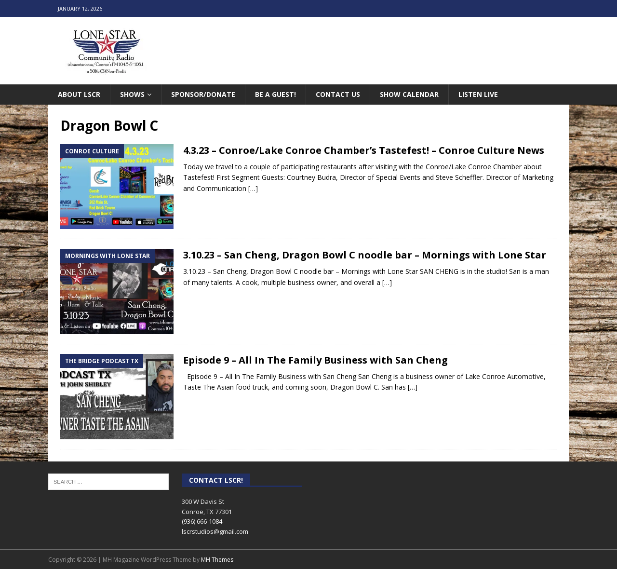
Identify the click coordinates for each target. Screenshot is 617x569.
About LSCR (79, 94)
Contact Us (338, 94)
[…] (253, 188)
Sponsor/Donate (203, 94)
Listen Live (478, 94)
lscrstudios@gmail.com (215, 531)
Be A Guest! (275, 94)
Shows (132, 94)
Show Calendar (409, 94)
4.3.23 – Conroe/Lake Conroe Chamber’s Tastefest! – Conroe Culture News (363, 150)
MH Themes (217, 559)
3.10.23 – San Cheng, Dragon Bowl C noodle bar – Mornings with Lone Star (364, 254)
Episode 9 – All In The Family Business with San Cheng (315, 359)
